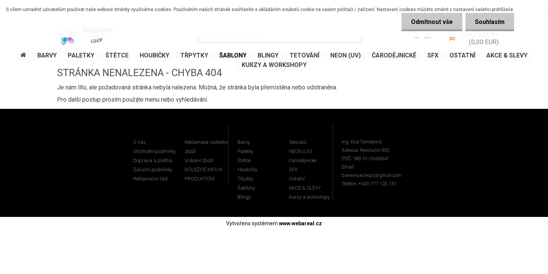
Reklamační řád (150, 179)
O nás (139, 142)
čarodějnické (302, 160)
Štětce (244, 160)
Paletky (245, 151)
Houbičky (247, 169)
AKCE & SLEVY (305, 188)
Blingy (244, 197)
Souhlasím (490, 21)
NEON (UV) (300, 151)
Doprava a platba (152, 160)
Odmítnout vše (432, 21)
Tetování (297, 142)
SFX (293, 169)
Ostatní (297, 179)
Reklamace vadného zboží (206, 146)
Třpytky (245, 179)
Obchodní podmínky (154, 151)
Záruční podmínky (152, 169)
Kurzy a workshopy (309, 197)
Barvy (243, 142)
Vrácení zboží (199, 160)
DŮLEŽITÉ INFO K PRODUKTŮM (203, 174)
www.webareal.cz (300, 223)
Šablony (246, 188)
